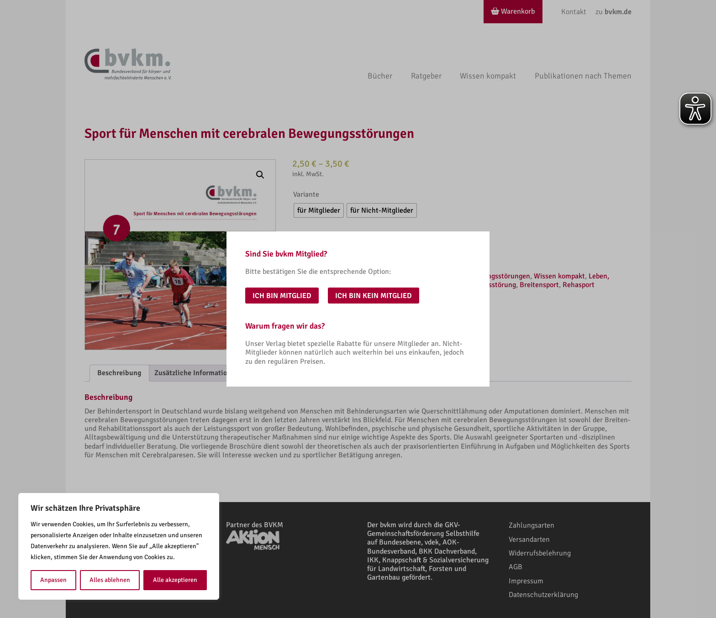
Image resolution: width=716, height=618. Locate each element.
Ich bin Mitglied (282, 295)
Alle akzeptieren (175, 580)
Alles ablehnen (110, 580)
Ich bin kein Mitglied (373, 295)
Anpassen (53, 580)
